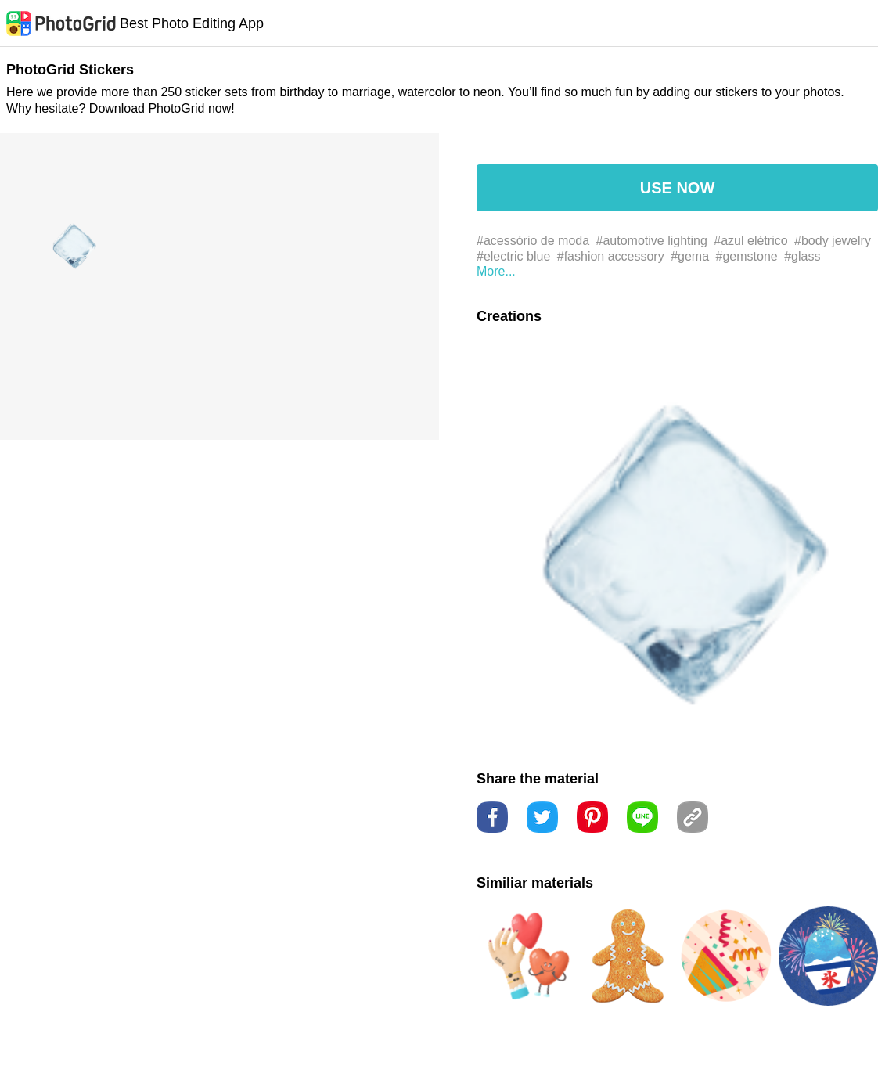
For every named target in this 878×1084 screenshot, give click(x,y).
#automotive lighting (651, 240)
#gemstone (747, 256)
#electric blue (513, 256)
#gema (690, 256)
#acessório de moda (533, 240)
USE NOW (677, 187)
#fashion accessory (610, 256)
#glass (802, 256)
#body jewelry (832, 240)
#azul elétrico (750, 240)
